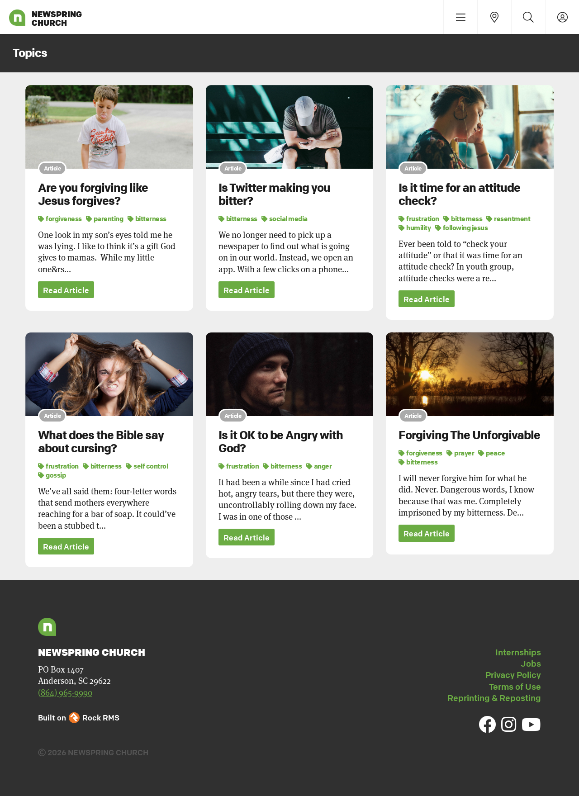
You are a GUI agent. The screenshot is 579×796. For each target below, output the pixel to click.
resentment (508, 218)
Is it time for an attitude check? (459, 194)
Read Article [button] (66, 290)
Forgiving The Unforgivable (469, 435)
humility (415, 227)
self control (147, 465)
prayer (460, 452)
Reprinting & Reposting (494, 698)
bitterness (147, 218)
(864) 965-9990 (65, 692)
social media (284, 218)
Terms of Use (515, 687)
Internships (518, 652)
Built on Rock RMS (78, 717)
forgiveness (60, 218)
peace (491, 452)
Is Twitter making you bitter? (274, 194)
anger (319, 465)
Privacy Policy (513, 675)
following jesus (461, 227)
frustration (419, 218)
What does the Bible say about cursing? (101, 442)
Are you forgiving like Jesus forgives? (93, 194)
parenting (104, 218)
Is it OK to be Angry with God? (280, 442)
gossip (52, 474)
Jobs (531, 663)
